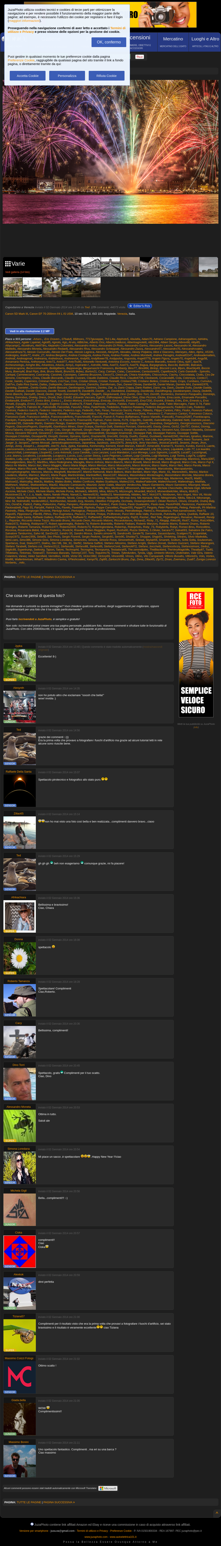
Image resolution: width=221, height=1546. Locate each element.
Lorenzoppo (30, 452)
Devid (40, 394)
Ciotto (199, 374)
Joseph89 (43, 446)
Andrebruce (55, 358)
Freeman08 (84, 420)
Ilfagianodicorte (35, 439)
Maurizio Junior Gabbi (100, 484)
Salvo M (38, 533)
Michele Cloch (26, 491)
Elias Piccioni (147, 397)
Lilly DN (156, 449)
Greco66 (112, 436)
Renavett (199, 517)
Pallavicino (49, 504)
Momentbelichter (167, 491)
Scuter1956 (28, 536)
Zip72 (159, 559)
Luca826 (174, 452)
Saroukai (150, 533)
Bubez (80, 371)
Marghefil (59, 471)
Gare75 (143, 423)
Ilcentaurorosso (14, 439)
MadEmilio (109, 458)
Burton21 (91, 371)
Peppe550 (126, 507)
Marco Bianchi (114, 462)
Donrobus (21, 397)
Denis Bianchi (13, 394)
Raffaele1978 (63, 517)
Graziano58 (98, 436)
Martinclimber (76, 475)
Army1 (69, 365)
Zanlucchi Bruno (118, 559)
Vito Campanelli (153, 556)
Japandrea (88, 442)
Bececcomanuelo (37, 368)
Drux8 (51, 397)
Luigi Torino (177, 455)
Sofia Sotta (189, 539)
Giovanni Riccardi (26, 433)
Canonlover (133, 371)
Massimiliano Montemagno (146, 475)
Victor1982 (89, 556)
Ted (87, 307)
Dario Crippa (126, 387)
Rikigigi (164, 520)
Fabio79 (20, 407)
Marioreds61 (179, 471)
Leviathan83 (142, 449)
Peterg (183, 507)
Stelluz (204, 546)
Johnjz (9, 446)
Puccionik (156, 514)
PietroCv (149, 510)
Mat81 (198, 478)
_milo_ (22, 562)
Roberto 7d (81, 523)
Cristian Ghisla (88, 381)
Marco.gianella (90, 468)
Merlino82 (117, 488)
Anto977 (61, 361)
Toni (90, 552)
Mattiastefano (38, 484)
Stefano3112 (51, 546)
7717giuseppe (94, 339)
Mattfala (200, 481)
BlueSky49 (193, 368)
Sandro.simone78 (105, 533)
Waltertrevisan (24, 559)
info (196, 727)
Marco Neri (176, 465)
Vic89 (65, 556)
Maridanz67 (74, 471)
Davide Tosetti (56, 390)
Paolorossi (188, 504)
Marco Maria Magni (75, 465)
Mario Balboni (114, 471)
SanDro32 (51, 533)
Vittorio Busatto (174, 556)
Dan (119, 384)
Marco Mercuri (97, 465)
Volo (202, 556)
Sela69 (41, 536)
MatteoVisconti (167, 481)
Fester (137, 410)
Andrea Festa (100, 355)
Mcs (107, 488)
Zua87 (191, 559)
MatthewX (11, 484)
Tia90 (208, 549)
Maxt (71, 488)
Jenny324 (131, 442)
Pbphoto (89, 507)
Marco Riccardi (27, 468)
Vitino (138, 556)
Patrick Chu (53, 507)
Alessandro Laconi (160, 345)
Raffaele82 (95, 517)
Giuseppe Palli (142, 433)
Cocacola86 (166, 377)
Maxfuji (44, 488)
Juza (63, 446)
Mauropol (194, 484)
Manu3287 (207, 458)
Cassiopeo (69, 374)
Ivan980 (177, 439)
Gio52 (175, 426)
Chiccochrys (159, 374)
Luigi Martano (160, 455)
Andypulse (116, 358)
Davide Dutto (183, 387)
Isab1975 (138, 439)
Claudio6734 (135, 377)
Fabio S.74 (195, 403)
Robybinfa (162, 527)
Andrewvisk (71, 358)
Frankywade (25, 420)
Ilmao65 (52, 439)
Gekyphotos (171, 423)
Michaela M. (148, 488)
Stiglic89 (10, 549)
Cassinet (56, 374)
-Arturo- (37, 339)
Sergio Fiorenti (71, 536)
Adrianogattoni (187, 339)
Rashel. (144, 517)
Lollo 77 (190, 449)
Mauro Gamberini (153, 484)
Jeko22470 (116, 442)
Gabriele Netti (180, 420)
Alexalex (125, 352)
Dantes (102, 387)
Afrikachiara (12, 342)
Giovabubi (154, 429)
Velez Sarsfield (37, 556)
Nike (156, 497)
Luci (79, 455)
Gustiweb (155, 436)
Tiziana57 (38, 552)
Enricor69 (118, 400)
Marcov (47, 471)
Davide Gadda (202, 387)
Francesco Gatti (15, 416)
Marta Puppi (58, 475)
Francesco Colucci (200, 413)
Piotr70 (201, 510)
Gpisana (75, 436)
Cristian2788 (128, 381)
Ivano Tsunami (193, 439)
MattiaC (24, 484)
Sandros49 (124, 533)
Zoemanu (179, 559)
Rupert (111, 530)
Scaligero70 (183, 533)
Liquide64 (177, 449)
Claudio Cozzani (75, 377)
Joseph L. (29, 446)
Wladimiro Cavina (55, 559)
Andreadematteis (204, 355)
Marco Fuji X (205, 462)
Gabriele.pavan (200, 420)
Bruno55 (68, 371)
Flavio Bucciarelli (25, 413)
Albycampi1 (12, 345)
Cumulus (206, 381)
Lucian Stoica (92, 455)
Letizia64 (127, 449)
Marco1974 (108, 468)
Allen (191, 352)
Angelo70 (177, 358)
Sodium (175, 539)
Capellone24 (169, 371)
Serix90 (119, 536)
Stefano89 (96, 546)
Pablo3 (27, 504)
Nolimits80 (23, 501)
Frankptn (10, 420)
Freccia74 (69, 420)
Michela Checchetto (170, 488)
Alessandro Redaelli (55, 348)
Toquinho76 (102, 552)
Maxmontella (58, 488)
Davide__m (102, 390)
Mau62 (53, 484)
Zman (168, 559)
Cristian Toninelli (108, 381)
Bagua (144, 365)
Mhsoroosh (132, 488)
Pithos (47, 514)
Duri (59, 397)
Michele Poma (64, 491)
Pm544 (90, 514)
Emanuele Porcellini (194, 397)
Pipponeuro (24, 514)
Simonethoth (126, 539)
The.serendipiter (138, 549)
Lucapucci (59, 455)
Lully (19, 458)
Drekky (33, 397)
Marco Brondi (151, 462)
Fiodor (186, 410)
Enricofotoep (91, 400)
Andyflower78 (99, 358)
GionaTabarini (13, 429)
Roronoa (10, 530)
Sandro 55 (65, 533)
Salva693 (181, 530)
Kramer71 (167, 446)
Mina (102, 491)
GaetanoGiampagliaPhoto (82, 423)
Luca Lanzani (100, 452)
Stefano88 (81, 546)
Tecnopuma (102, 549)
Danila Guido (38, 387)
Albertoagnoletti (137, 342)
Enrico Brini (42, 400)
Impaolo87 (85, 439)
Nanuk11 (75, 494)
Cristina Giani (167, 381)
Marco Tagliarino (48, 468)
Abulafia (135, 339)
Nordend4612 (39, 501)
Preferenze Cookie (21, 60)
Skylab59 (151, 539)
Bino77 (132, 368)
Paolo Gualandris (138, 504)
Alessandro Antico (85, 345)
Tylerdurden (128, 552)
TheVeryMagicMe (178, 549)
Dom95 (154, 394)
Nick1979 (155, 494)
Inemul (119, 439)
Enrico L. (56, 400)
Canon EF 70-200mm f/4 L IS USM (51, 313)
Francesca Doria (135, 413)
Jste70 (55, 446)
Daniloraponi (76, 387)
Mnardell (139, 491)
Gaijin (103, 423)
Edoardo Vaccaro (84, 397)
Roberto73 (83, 527)
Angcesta (130, 358)
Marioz (193, 471)
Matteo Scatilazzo (107, 481)
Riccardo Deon (80, 520)
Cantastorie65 (150, 371)
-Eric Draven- (52, 339)
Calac (120, 371)
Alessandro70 (171, 348)
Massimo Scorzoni (91, 478)
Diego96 (84, 394)
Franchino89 (82, 416)
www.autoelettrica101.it (123, 1536)
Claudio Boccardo (52, 377)
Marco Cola (189, 462)
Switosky (39, 549)
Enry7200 (146, 400)
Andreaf (10, 358)
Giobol (195, 426)
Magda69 (123, 458)
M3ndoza (71, 458)
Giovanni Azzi (170, 429)
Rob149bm (207, 520)
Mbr (100, 488)
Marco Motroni (141, 465)
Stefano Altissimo (115, 543)
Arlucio (59, 365)
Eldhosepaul (114, 397)
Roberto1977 (50, 527)
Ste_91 (67, 543)
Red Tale (156, 517)
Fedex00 (87, 410)
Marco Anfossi (94, 462)
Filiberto (147, 410)
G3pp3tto (135, 420)
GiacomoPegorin (26, 426)
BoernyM (18, 371)
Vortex (210, 556)
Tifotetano (11, 552)
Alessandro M (182, 345)
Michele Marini (45, 491)
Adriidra (202, 339)
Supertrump (24, 549)
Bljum (181, 368)
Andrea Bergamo (56, 355)
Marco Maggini (52, 465)
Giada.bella (18, 1400)
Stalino (45, 543)
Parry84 (39, 507)
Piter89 (37, 514)
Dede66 (207, 390)
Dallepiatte (55, 384)
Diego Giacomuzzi (66, 394)
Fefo (97, 410)
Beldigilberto (57, 368)
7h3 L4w (110, 339)
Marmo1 (34, 475)
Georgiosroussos (190, 423)
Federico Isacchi (27, 410)
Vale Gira (196, 552)
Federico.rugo (72, 410)
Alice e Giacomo (163, 352)
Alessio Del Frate (62, 352)
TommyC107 (79, 552)
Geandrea (156, 423)
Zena (140, 559)
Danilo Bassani (57, 387)
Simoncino (80, 539)
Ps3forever (113, 514)
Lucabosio (29, 455)
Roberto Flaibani (124, 523)
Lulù (26, 458)
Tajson (50, 549)
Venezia (122, 313)
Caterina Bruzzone (89, 374)
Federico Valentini (50, 410)
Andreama (40, 358)
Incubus (99, 439)
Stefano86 (67, 546)
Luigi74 (190, 455)
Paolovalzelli (13, 507)
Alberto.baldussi (116, 342)
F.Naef (88, 403)
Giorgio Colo (52, 429)
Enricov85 (132, 400)
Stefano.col (35, 546)
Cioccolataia (186, 374)
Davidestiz (147, 390)
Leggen (87, 449)
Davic (170, 387)
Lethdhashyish (111, 449)
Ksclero (179, 446)
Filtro (177, 410)
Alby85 (195, 342)
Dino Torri (143, 394)
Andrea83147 (183, 355)
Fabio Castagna (138, 403)
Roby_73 (148, 527)
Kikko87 (141, 446)
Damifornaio (107, 384)
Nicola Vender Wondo (51, 497)
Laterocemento (14, 449)
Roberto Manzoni (147, 523)
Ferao (105, 410)
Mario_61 (164, 471)
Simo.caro (11, 539)
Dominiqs (209, 394)
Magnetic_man (154, 458)
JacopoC (23, 442)
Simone (93, 539)
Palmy (61, 504)
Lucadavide (44, 455)
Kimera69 (153, 446)
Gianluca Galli (103, 426)
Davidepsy (132, 390)
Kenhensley (97, 446)
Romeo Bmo (186, 527)
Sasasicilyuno (166, 533)
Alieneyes (181, 352)
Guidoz (143, 436)
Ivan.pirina (164, 439)
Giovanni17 (46, 433)
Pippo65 (10, 514)
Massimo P (71, 478)
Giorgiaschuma (33, 429)
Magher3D (137, 458)
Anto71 (50, 361)
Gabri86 (148, 420)
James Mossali (40, 442)
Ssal (22, 543)
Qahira (181, 514)
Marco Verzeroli (70, 468)
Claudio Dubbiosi (97, 377)
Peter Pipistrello (168, 507)
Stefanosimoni (190, 546)
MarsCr (45, 475)
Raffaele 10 (206, 514)
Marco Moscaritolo (119, 465)
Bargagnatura (157, 365)
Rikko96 (175, 520)
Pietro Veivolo (114, 510)
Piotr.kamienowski (184, 510)
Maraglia (78, 462)
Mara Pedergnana (60, 462)
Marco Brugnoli (170, 462)
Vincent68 (117, 556)
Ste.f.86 (56, 543)
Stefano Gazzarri (178, 543)
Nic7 (145, 494)
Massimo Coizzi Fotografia (21, 478)
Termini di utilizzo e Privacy (92, 1530)
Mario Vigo (150, 471)
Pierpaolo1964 (96, 510)
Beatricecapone (15, 368)
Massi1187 (110, 475)
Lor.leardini (203, 449)
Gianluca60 (144, 426)
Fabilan (122, 403)
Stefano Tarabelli (15, 546)
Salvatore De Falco (200, 530)
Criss (74, 381)
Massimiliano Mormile (178, 475)
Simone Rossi (107, 539)
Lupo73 (35, 458)
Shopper (145, 536)
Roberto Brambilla (101, 523)
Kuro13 (200, 446)
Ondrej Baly (207, 501)
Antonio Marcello (154, 361)
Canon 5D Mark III (16, 313)
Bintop (154, 368)
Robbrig (25, 523)
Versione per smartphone (33, 1530)
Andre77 (25, 355)
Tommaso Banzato (57, 552)
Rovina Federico (50, 530)
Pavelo (66, 507)
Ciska (35, 377)
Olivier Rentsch (167, 501)
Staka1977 (33, 543)
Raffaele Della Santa (18, 517)
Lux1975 (58, 458)
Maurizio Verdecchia (127, 484)
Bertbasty (120, 368)
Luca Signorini (158, 452)
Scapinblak (200, 533)
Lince (166, 449)
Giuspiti (52, 436)
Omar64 (193, 501)
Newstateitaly (121, 494)
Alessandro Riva (79, 348)
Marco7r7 (123, 468)
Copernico (30, 381)
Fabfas (111, 403)
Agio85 (46, 342)
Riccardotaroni (123, 520)
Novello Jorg (75, 501)
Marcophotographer (17, 471)
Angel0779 (143, 358)
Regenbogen (171, 517)
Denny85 (29, 394)
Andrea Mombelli (141, 355)
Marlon (23, 475)
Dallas (43, 384)
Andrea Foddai (120, 355)
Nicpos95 (112, 497)
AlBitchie (82, 342)
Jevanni (184, 442)
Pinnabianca (163, 510)
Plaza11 (79, 514)
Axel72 (113, 365)
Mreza (183, 491)
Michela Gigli (192, 488)
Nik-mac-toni (128, 497)
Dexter (50, 394)
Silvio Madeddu (197, 536)
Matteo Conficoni (83, 481)
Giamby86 (45, 426)
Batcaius (196, 365)
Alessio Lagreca (84, 352)
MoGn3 (151, 491)
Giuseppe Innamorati (119, 433)
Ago (64, 342)
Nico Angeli (184, 494)
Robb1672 (11, 523)
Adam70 (147, 339)
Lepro (97, 449)
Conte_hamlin (13, 381)
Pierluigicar (78, 510)
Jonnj (18, 446)
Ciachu (173, 374)
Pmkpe (101, 514)
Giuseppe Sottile (187, 433)
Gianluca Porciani (125, 426)
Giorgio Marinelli (72, 429)
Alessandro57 (153, 348)
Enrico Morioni (73, 400)
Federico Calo (183, 407)
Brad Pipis (32, 371)
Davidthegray (163, 390)
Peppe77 (139, 507)
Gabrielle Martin (32, 423)
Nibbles (135, 494)
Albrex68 (183, 342)
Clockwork (151, 377)
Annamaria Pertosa (17, 361)
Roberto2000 (68, 527)
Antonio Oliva (175, 361)
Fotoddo (62, 413)
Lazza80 (53, 449)
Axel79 (133, 365)
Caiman (111, 371)
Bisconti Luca (168, 368)
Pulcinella (170, 514)
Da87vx (10, 384)
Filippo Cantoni (163, 410)
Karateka (82, 446)
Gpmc (85, 436)
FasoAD (76, 407)
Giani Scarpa (85, 426)
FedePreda (98, 407)
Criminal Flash (47, 381)
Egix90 (100, 397)
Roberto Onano (188, 523)
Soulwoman (204, 539)
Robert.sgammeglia (61, 523)
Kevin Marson (125, 446)
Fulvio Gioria (112, 420)
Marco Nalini (159, 465)
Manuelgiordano (15, 462)
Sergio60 (107, 536)
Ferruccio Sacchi (121, 410)
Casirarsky (42, 374)
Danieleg (10, 387)
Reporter (14, 520)
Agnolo (56, 342)
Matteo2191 (126, 481)
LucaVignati (199, 452)
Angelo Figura (160, 358)
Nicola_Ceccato (77, 497)
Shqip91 (157, 536)
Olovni (182, 501)
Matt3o (38, 481)
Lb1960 (64, 449)
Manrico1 (193, 458)
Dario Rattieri (143, 387)
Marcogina (136, 468)
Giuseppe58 (39, 436)
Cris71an (63, 381)
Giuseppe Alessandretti (89, 433)
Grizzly (123, 436)
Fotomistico (89, 413)
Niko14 (190, 497)
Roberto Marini (168, 523)
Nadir (38, 494)
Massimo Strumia (115, 478)
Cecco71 (108, 374)
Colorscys (189, 377)
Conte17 (202, 377)
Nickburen (169, 494)
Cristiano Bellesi (148, 381)
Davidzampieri (182, 390)
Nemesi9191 (91, 494)
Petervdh (194, 507)
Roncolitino (203, 527)
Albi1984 (153, 342)
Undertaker (182, 552)
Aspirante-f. (82, 365)
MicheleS (80, 491)
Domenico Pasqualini (188, 394)
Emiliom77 (27, 400)
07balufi (67, 339)
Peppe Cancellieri (107, 507)
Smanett (164, 539)
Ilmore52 (71, 439)
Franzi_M (56, 420)
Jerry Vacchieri (148, 442)
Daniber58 (149, 384)
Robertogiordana (102, 527)
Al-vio (72, 342)
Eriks (178, 400)
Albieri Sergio (168, 342)
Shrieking (169, 536)
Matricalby (26, 481)
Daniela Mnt (183, 384)
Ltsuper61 (45, 452)
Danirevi (91, 387)
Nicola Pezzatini (27, 497)
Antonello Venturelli (95, 361)
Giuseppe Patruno (164, 433)
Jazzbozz (102, 442)
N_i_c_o (28, 494)
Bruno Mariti (54, 371)
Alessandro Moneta (29, 348)
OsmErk (16, 504)
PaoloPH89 (173, 504)
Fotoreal (102, 413)
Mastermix (176, 478)
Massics (123, 475)
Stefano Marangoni (202, 543)
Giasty (157, 426)
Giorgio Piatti (91, 429)
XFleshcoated (76, 559)
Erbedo (169, 400)
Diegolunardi (111, 394)
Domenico (167, 394)
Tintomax (25, 552)
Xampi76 (92, 559)
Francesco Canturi (175, 413)
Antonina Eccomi (118, 361)
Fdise (86, 407)
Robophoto (134, 527)
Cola (178, 377)
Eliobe (161, 397)
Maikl (168, 458)
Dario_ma (159, 387)
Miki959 (93, 491)
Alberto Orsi (96, 342)
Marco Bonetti (133, 462)
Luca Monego (139, 452)
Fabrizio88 (49, 407)
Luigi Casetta (142, 455)
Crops (181, 381)
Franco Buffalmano (127, 416)
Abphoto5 (123, 339)
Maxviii (80, 488)
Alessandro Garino (136, 345)
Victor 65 (76, 556)
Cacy (101, 371)
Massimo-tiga (160, 478)
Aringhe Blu (32, 365)
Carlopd (10, 374)
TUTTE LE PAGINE (29, 577)
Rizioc (194, 520)
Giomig (205, 426)
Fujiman (98, 420)
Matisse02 (11, 481)
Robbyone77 (39, 523)
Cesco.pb (121, 374)
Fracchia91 (116, 413)
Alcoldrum (27, 345)
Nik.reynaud (144, 497)
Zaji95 (103, 559)
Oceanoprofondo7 (145, 501)
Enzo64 (158, 400)
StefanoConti (112, 546)
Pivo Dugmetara (63, 514)
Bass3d (172, 365)
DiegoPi (96, 394)
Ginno (166, 426)
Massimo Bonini (203, 475)
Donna (9, 397)
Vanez (22, 556)
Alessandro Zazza (131, 348)
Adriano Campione (165, 339)
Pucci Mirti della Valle (135, 514)
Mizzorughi (126, 491)
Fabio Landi (157, 403)
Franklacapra (201, 416)
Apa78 (197, 361)
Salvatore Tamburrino (18, 533)
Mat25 (188, 478)
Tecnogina (86, 549)
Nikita (181, 497)
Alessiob (101, 352)
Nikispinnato (168, 497)
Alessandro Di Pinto (110, 345)
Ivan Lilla (150, 439)
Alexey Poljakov (142, 352)
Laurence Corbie (35, 449)
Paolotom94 (203, 504)
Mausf (205, 484)
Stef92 (77, 543)
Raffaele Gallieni (43, 517)
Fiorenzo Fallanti (201, 410)
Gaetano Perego (54, 423)
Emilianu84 (12, 400)
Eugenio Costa (59, 403)
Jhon (203, 442)
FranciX (97, 416)
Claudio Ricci (117, 377)
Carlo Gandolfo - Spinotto (194, 371)
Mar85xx (42, 462)
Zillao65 (150, 559)
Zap (132, 559)
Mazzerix (91, 488)
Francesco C (155, 413)
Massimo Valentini (139, 478)
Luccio (71, 455)
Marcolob (150, 468)
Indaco (109, 439)
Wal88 (9, 559)
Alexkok (19, 1274)
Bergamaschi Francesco (98, 368)
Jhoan (194, 442)
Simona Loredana (61, 539)
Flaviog (42, 413)
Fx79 (125, 420)
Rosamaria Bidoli (28, 530)
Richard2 (139, 520)
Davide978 (74, 390)
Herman (184, 436)
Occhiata (126, 501)
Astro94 (95, 365)
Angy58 (202, 358)
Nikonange (203, 497)
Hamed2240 (170, 436)
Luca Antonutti (62, 452)
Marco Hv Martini (15, 465)
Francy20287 (183, 416)
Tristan (115, 552)
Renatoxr (186, 517)
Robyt (173, 527)
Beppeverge (74, 368)
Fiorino (9, 413)
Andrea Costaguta (79, 355)
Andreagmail (24, 358)
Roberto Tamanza (29, 527)
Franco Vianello (150, 416)
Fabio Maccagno (176, 403)
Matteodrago (186, 481)
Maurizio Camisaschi (72, 484)
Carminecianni (26, 374)
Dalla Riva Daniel (27, 384)
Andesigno (11, 355)
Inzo (127, 439)
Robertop (120, 527)
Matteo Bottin (63, 481)
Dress (42, 397)
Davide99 (88, 390)
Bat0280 (184, 365)
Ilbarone (207, 436)
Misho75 (112, 491)
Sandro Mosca (83, 533)
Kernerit (111, 446)
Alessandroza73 (15, 352)
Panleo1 (104, 504)
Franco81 (168, 416)
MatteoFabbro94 (146, 481)
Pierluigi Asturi (61, 510)
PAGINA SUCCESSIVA (59, 577)
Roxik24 (67, 530)
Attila (105, 365)
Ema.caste (173, 397)
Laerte (211, 446)
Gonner (63, 436)
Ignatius (196, 436)
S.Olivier (155, 530)
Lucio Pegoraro (111, 455)
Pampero (72, 504)
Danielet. (23, 387)
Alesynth (113, 352)
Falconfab (63, 407)
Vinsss (129, 556)
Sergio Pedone (91, 536)
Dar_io (112, 387)
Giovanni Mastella (191, 429)
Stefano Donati (156, 543)
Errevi (31, 403)
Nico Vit (197, 494)
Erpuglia (21, 403)
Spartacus (11, 543)
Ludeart (127, 455)
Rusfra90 (122, 530)
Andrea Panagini (163, 355)
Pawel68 (77, 507)
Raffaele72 (80, 517)
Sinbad (139, 539)
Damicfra (92, 384)
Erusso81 (42, 403)
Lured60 (46, 458)
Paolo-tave (157, 504)
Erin (185, 400)
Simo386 (24, 539)
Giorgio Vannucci (112, 429)
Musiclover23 (13, 494)
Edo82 (67, 397)
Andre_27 (38, 355)
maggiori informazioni (24, 20)
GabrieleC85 (13, 423)
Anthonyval (37, 361)
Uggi (149, 552)
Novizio (89, 501)
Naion (47, 494)
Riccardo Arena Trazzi (35, 520)
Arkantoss (47, 365)
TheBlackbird (158, 549)
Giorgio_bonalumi (135, 429)
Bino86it (143, 368)
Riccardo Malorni (102, 520)
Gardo (133, 423)
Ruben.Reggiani (95, 530)
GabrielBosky (162, 420)
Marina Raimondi (93, 471)
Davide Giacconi (36, 390)
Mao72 (31, 462)
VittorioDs (191, 556)
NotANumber (58, 501)
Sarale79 (138, 533)
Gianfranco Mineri (64, 426)
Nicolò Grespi (96, 497)
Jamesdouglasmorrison (65, 442)
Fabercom (99, 403)
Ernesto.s (195, 400)
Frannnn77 (41, 420)
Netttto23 (106, 494)
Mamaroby (179, 458)
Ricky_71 (152, 520)
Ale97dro (40, 345)
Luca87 (185, 452)
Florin (52, 413)
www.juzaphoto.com (96, 1536)
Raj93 (134, 517)
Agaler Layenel (31, 342)
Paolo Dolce (118, 504)
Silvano (181, 536)
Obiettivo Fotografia (107, 501)
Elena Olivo (130, 397)
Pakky (37, 504)
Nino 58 (10, 501)
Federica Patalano (132, 407)
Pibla (21, 510)
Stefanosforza (171, 546)
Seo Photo (53, 536)
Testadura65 (118, 549)
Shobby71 (132, 536)
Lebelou (76, 449)
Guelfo (133, 436)
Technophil (72, 549)
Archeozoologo (14, 365)
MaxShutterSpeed (27, 488)
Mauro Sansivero (176, 484)
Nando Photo (60, 494)
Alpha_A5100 (204, 352)
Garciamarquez (118, 423)
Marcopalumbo (183, 468)
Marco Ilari (34, 465)
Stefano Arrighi (136, 543)
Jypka (71, 446)
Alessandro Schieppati (105, 348)
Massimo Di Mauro (51, 478)
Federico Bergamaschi (159, 407)
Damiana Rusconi (75, 384)
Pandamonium (88, 504)
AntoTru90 (74, 361)
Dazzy (196, 390)
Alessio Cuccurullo (38, 352)
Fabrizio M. (34, 407)
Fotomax (74, 413)
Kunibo (190, 446)
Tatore (59, 549)
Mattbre (48, 481)
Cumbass (193, 381)
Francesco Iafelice (38, 416)
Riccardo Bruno (60, 520)
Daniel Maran (166, 384)
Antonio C (137, 361)
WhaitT (38, 559)
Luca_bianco (13, 455)
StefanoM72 (129, 546)
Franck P (108, 416)
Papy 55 (27, 507)
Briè (42, 371)
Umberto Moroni (164, 552)
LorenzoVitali (13, 452)
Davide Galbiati (14, 390)
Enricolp (106, 400)
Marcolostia (165, 468)
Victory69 (104, 556)
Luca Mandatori (119, 452)
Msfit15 (193, 491)
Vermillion (54, 556)
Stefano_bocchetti (149, 546)
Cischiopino (23, 377)
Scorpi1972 (12, 536)
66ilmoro (78, 339)
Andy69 (84, 358)
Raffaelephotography (116, 517)
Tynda (141, 552)
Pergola (152, 507)
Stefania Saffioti (93, 543)
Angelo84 (190, 358)
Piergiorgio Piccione (37, 510)
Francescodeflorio (62, 416)
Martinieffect (93, 475)
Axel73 (124, 365)
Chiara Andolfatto (139, 374)
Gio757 (184, 426)
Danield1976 (200, 384)
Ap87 (188, 361)
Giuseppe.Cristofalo (17, 436)
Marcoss (36, 471)
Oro (7, 504)
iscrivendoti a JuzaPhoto (35, 619)
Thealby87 (197, 549)
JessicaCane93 (168, 442)
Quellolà (192, 514)
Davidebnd (118, 390)
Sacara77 (167, 530)
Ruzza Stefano (138, 530)
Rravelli (78, 530)
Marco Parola (192, 465)
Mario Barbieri (133, 471)
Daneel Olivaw (132, 384)
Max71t (9, 488)
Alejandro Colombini (60, 345)
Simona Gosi (40, 539)
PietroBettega (133, 510)
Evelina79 (76, 403)
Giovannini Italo (64, 433)
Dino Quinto (127, 394)
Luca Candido (81, 452)
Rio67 (185, 520)
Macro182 (95, 458)
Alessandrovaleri (192, 348)
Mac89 (83, 458)
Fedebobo (113, 407)
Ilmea (61, 439)
